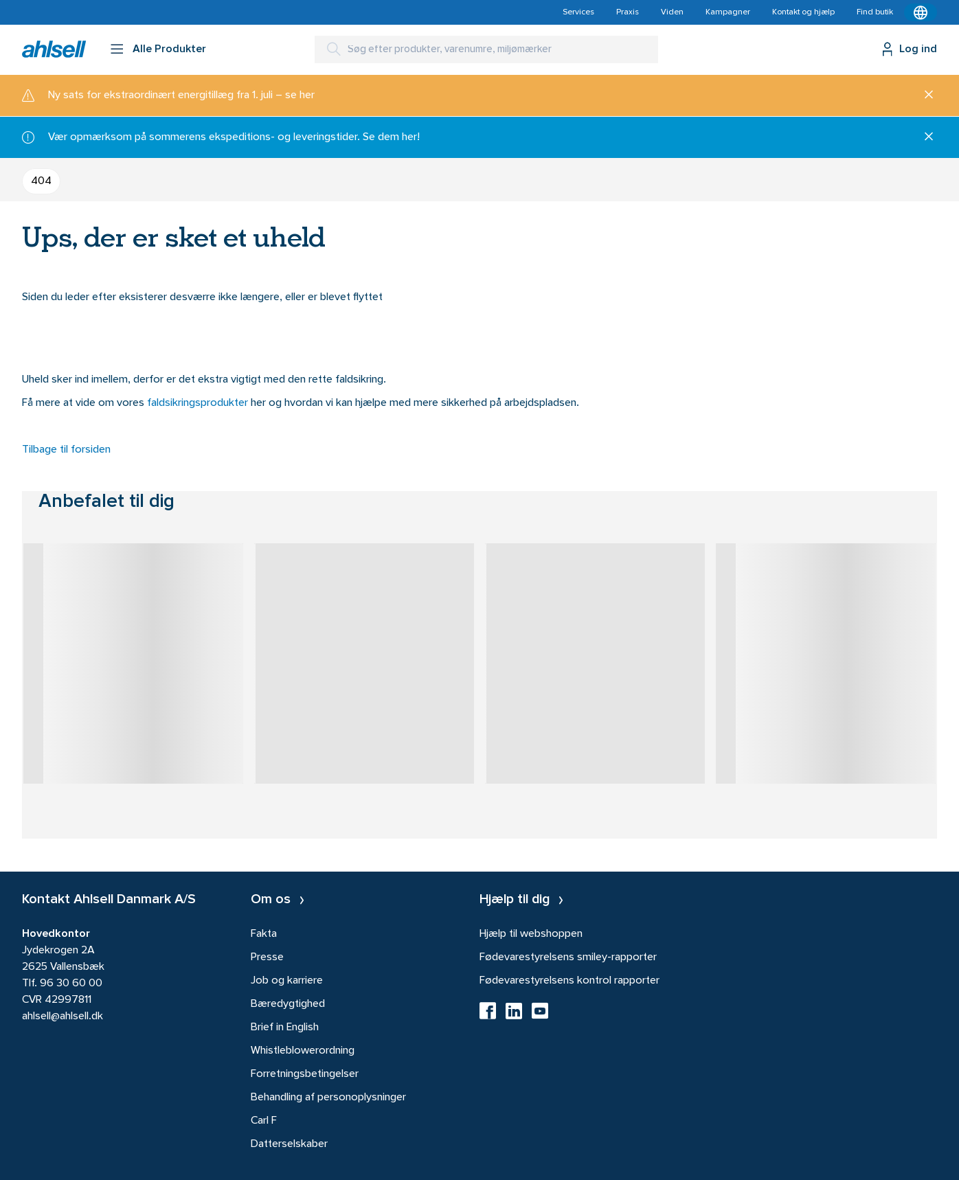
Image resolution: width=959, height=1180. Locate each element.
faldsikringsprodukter (199, 403)
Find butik (875, 12)
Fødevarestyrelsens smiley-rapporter (568, 957)
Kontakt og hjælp (803, 12)
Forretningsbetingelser (305, 1074)
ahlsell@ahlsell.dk (62, 1016)
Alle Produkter (169, 49)
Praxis (627, 12)
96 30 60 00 (71, 983)
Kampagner (728, 12)
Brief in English (285, 1027)
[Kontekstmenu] (920, 12)
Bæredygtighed (288, 1004)
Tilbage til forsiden (66, 450)
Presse (267, 957)
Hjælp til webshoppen (531, 934)
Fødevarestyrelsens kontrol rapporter (569, 981)
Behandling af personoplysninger (328, 1097)
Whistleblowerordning (302, 1051)
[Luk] (923, 95)
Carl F (264, 1121)
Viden (672, 12)
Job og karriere (287, 981)
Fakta (264, 934)
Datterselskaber (289, 1144)
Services (578, 12)
